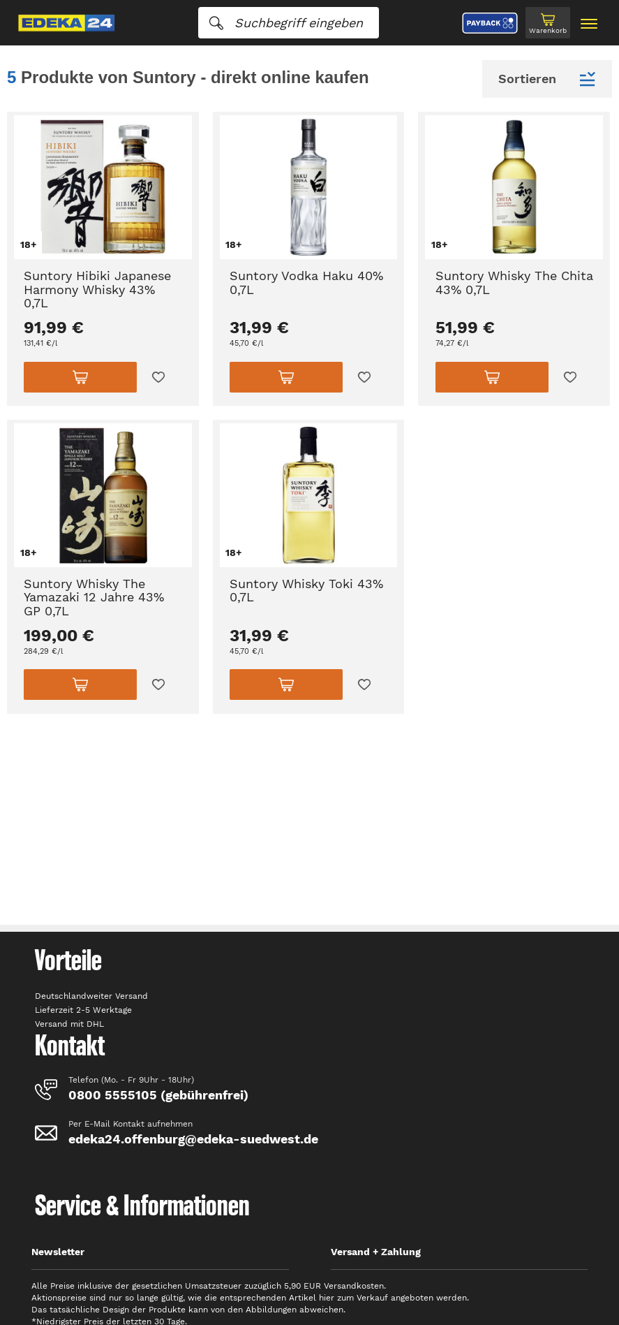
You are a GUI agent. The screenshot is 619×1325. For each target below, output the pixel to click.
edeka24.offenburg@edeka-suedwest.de (193, 1139)
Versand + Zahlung (376, 1251)
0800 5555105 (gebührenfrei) (158, 1095)
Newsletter (57, 1251)
